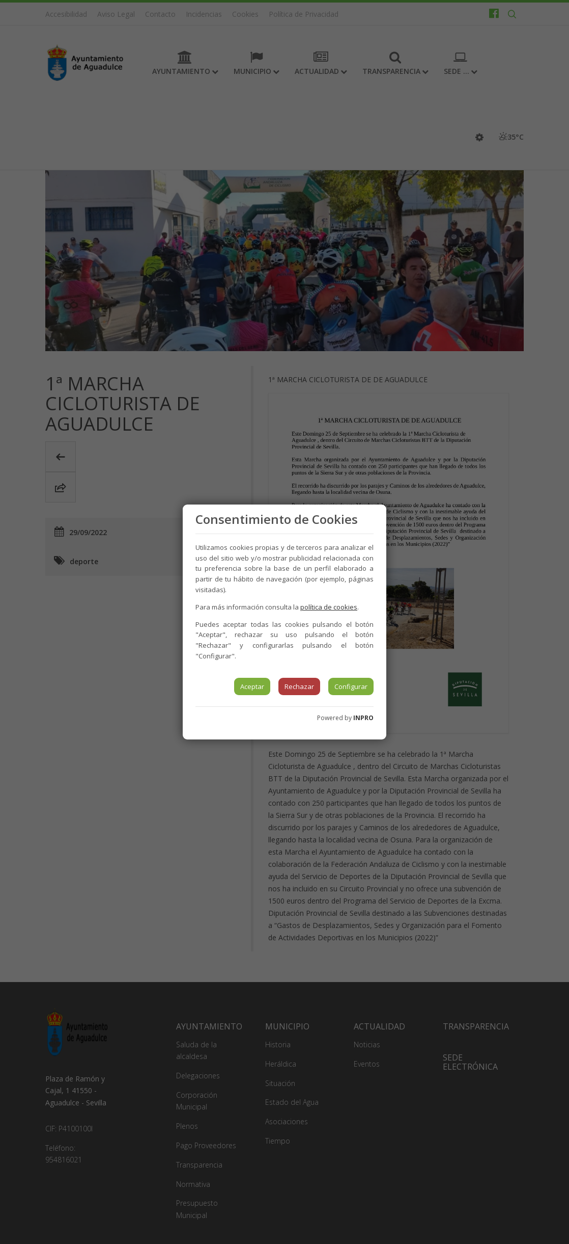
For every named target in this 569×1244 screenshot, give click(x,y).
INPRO (363, 717)
